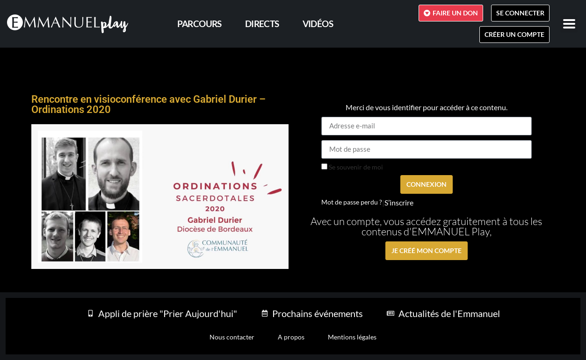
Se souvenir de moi (352, 167)
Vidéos (318, 23)
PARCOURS (199, 23)
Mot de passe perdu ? (351, 202)
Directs (262, 23)
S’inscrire (398, 202)
